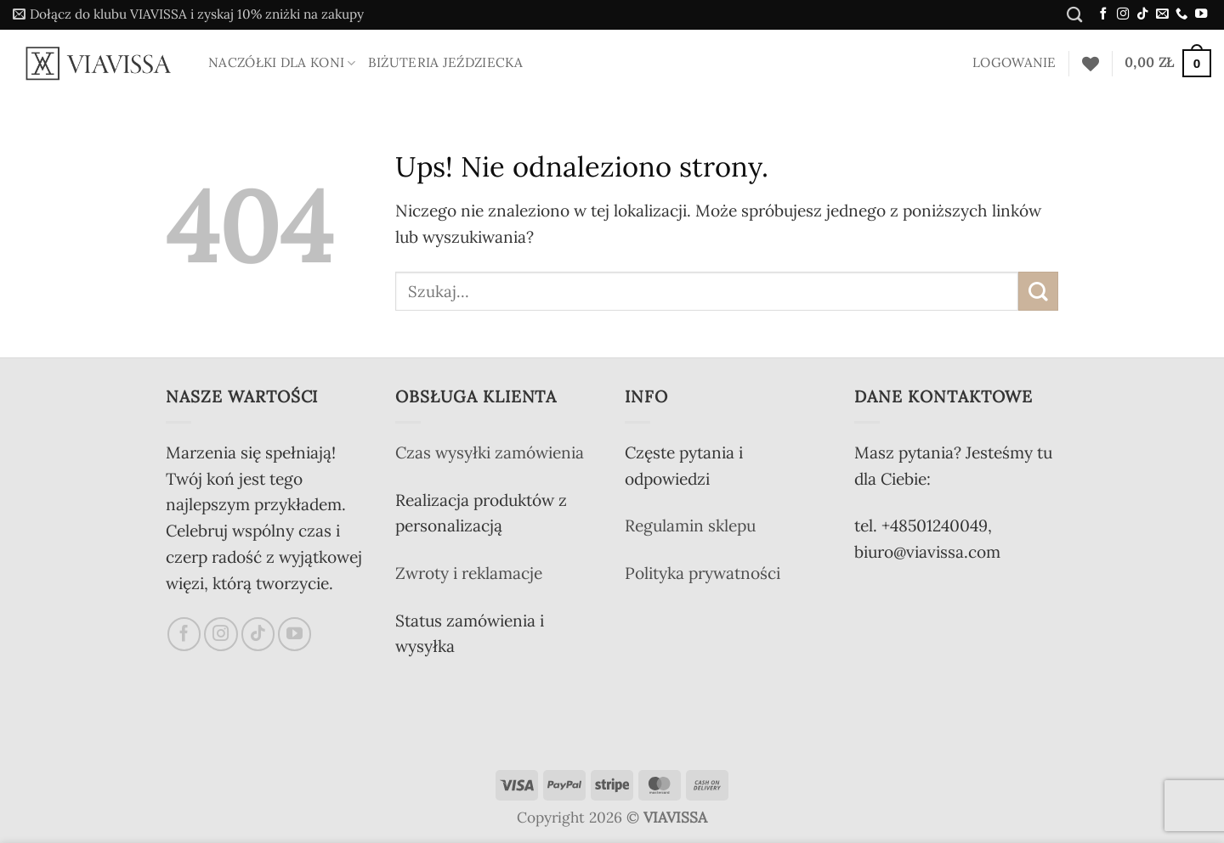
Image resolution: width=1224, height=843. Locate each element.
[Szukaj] (1074, 14)
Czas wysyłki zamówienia (489, 452)
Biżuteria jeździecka (445, 62)
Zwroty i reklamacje (468, 573)
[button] (188, 15)
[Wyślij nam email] (1162, 14)
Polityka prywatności (702, 573)
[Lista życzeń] (1090, 63)
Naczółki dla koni (282, 62)
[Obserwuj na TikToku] (1142, 14)
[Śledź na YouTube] (1201, 14)
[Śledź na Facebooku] (1103, 14)
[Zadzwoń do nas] (1181, 14)
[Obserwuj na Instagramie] (1123, 14)
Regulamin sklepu (690, 525)
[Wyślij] (1038, 292)
